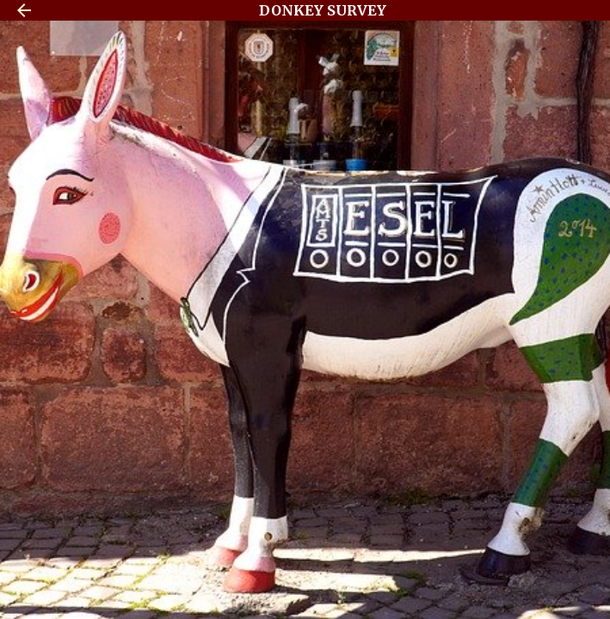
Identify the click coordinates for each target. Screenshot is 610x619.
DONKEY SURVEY (322, 10)
